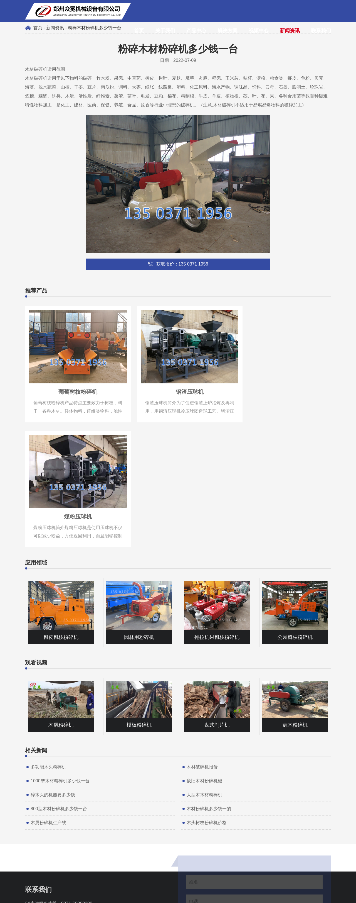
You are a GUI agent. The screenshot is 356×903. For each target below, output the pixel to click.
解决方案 (227, 30)
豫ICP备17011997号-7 (204, 896)
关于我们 (165, 30)
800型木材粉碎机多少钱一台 (59, 678)
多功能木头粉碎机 (48, 636)
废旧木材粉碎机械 (204, 650)
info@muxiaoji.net (56, 789)
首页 (139, 30)
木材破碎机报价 (202, 636)
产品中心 (196, 30)
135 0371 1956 (53, 781)
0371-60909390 (76, 772)
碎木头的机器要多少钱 (53, 664)
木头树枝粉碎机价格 (207, 692)
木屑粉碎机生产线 (48, 692)
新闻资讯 (290, 30)
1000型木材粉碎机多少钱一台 (60, 650)
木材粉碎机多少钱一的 (209, 678)
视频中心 (259, 30)
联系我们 (321, 30)
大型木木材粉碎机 (204, 664)
